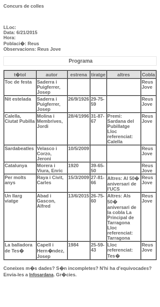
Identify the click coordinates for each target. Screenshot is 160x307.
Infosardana (41, 274)
